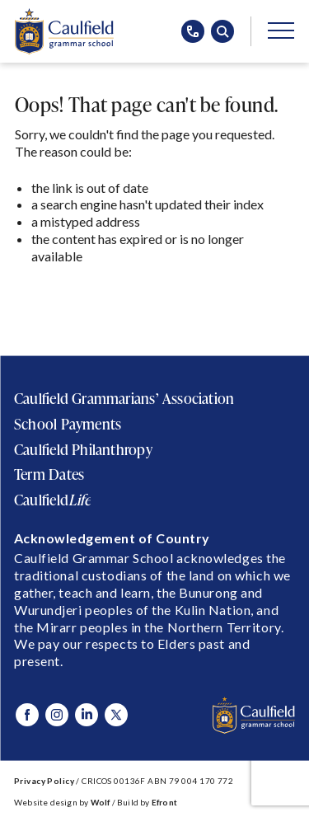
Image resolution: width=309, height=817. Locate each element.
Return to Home (72, 297)
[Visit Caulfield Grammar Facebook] (27, 714)
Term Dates (49, 474)
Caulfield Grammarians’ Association (124, 398)
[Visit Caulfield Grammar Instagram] (56, 714)
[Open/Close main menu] (281, 29)
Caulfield (52, 499)
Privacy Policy (44, 781)
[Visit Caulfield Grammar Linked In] (86, 714)
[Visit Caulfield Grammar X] (116, 714)
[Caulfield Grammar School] (64, 31)
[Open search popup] (222, 31)
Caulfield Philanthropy (83, 449)
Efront (164, 802)
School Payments (67, 424)
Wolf (100, 802)
